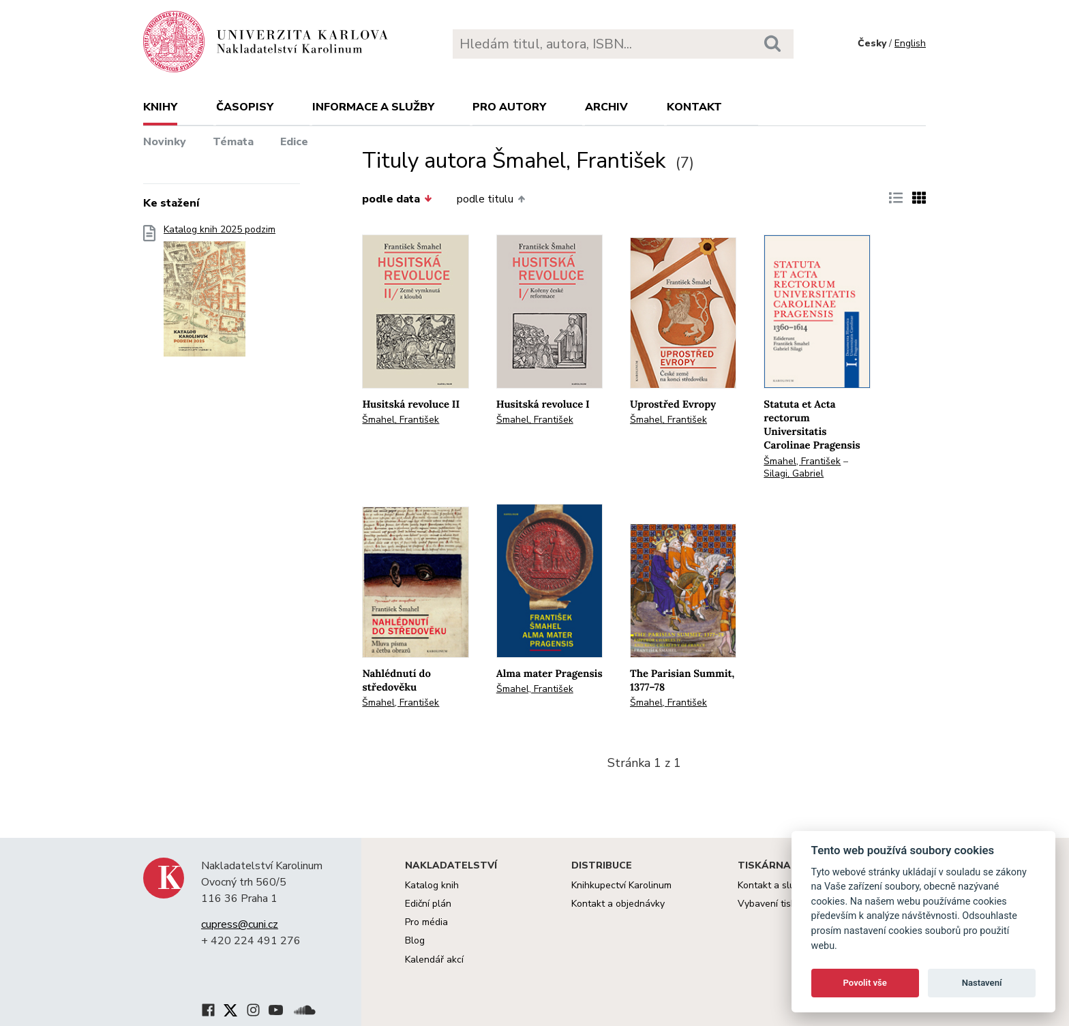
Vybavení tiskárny (776, 903)
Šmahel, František (400, 419)
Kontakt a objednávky (618, 903)
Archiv (606, 107)
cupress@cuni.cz (239, 924)
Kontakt (694, 107)
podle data (397, 199)
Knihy (160, 107)
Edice (294, 141)
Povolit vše (865, 983)
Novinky (164, 141)
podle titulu (491, 199)
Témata (233, 141)
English (910, 43)
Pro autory (509, 107)
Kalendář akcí (434, 959)
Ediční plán (428, 903)
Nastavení (982, 983)
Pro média (426, 922)
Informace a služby (373, 107)
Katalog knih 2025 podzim (219, 295)
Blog (415, 940)
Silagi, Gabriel (794, 473)
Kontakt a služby (773, 885)
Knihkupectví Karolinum (621, 885)
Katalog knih (432, 885)
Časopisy (244, 107)
